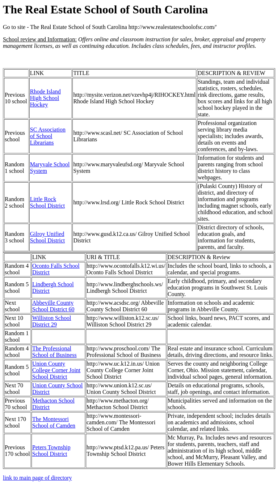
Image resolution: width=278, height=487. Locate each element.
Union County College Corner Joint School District (56, 370)
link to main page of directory (37, 478)
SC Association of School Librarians (48, 136)
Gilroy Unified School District (47, 237)
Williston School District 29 (51, 321)
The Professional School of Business (54, 351)
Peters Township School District (51, 450)
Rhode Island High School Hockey (45, 98)
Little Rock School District (47, 202)
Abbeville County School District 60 (53, 306)
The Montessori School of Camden (53, 422)
